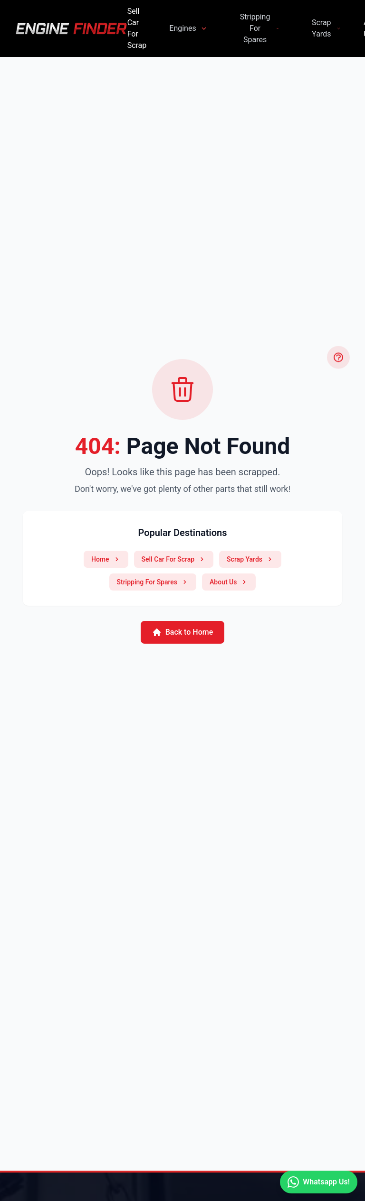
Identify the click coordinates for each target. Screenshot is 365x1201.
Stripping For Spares (260, 28)
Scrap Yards (326, 28)
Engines (188, 28)
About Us (229, 582)
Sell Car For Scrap (137, 28)
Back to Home (182, 632)
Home (106, 559)
